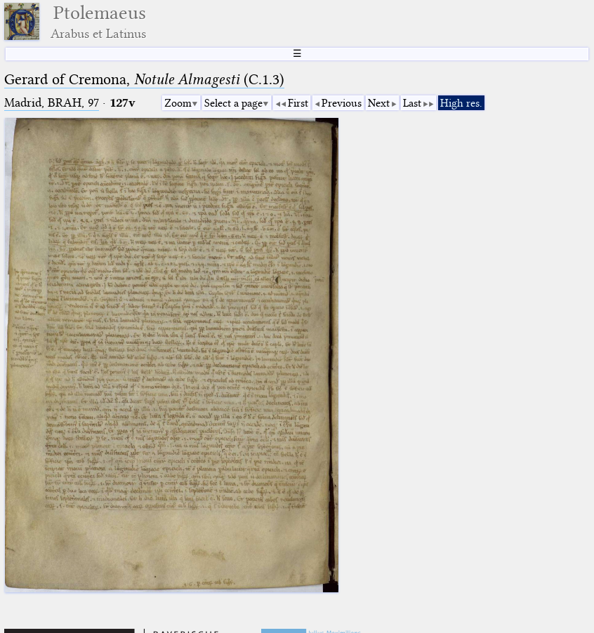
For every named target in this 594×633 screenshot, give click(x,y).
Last (412, 103)
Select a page (233, 103)
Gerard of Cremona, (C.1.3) (144, 79)
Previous (342, 103)
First (298, 103)
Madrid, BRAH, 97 (51, 102)
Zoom (178, 103)
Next (379, 103)
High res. (461, 103)
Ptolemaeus (98, 21)
